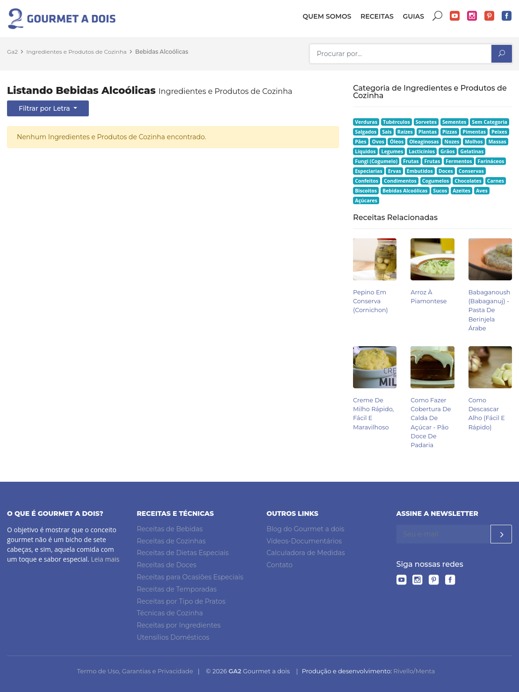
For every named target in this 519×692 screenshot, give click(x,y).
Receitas (377, 16)
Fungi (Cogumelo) (376, 161)
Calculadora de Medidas (306, 553)
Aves (482, 190)
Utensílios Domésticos (173, 637)
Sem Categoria (489, 122)
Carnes (495, 181)
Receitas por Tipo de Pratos (181, 601)
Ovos (378, 141)
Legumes (392, 151)
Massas (497, 141)
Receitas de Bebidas (170, 529)
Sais (387, 131)
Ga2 (12, 51)
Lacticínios (422, 151)
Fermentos (459, 161)
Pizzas (449, 131)
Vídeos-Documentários (304, 541)
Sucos (440, 190)
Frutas (411, 161)
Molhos (474, 141)
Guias (413, 16)
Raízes (405, 131)
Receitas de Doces (167, 565)
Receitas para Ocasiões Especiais (190, 577)
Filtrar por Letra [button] (45, 108)
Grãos (447, 151)
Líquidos (365, 151)
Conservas (471, 171)
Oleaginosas (424, 141)
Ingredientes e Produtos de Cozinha (76, 51)
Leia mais (105, 559)
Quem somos (327, 16)
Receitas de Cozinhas (171, 541)
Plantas (427, 131)
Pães (360, 141)
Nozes (452, 141)
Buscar (437, 16)
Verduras (366, 122)
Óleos (397, 141)
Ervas (394, 171)
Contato (280, 565)
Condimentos (400, 181)
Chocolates (468, 181)
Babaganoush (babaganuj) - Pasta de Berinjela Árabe (490, 310)
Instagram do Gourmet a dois (472, 16)
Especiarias (368, 171)
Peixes (499, 131)
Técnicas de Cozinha (170, 613)
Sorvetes (426, 122)
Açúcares (366, 200)
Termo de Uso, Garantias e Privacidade (135, 671)
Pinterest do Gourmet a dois (489, 16)
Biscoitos (366, 190)
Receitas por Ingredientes (179, 625)
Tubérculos (396, 122)
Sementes (454, 122)
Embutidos (420, 171)
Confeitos (366, 181)
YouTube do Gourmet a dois (455, 16)
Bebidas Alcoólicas (161, 51)
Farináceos (491, 161)
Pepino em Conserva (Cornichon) (370, 301)
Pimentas (474, 131)
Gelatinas (472, 151)
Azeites (461, 190)
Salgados (365, 131)
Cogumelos (435, 181)
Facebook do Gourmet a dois (507, 16)
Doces (446, 171)
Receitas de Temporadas (177, 589)
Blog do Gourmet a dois (305, 529)
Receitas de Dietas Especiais (183, 553)
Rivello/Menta (414, 671)
